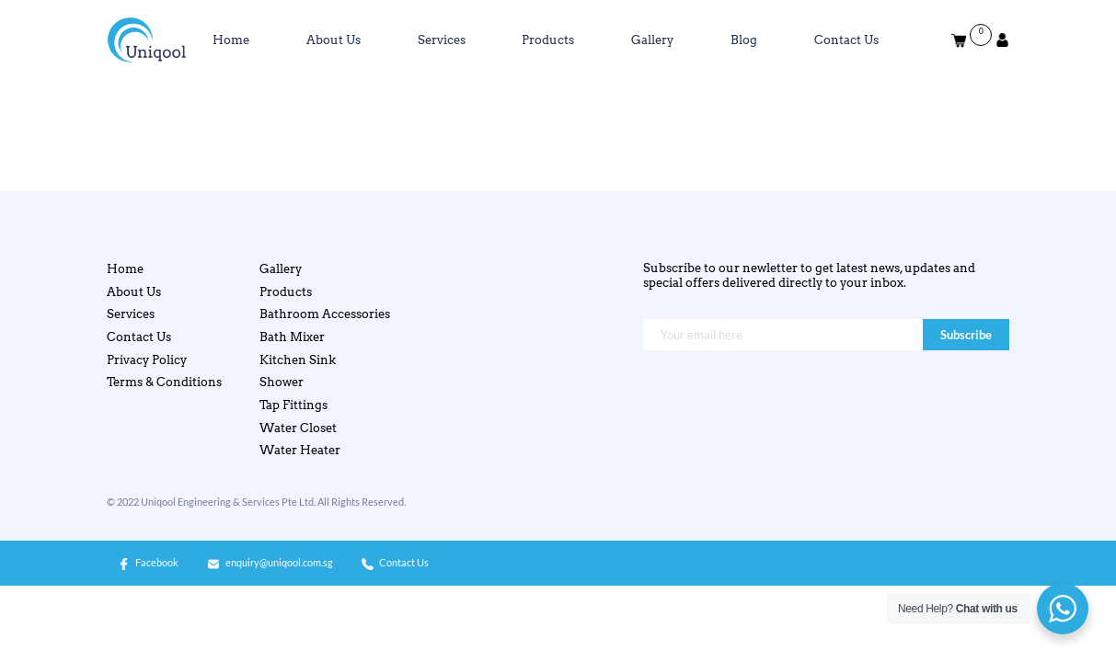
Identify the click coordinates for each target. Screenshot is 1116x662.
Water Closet (298, 428)
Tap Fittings (293, 405)
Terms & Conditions (164, 382)
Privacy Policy (147, 360)
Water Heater (299, 450)
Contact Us (846, 40)
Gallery (652, 40)
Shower (281, 382)
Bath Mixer (292, 337)
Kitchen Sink (297, 360)
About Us (333, 40)
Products (548, 40)
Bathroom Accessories (324, 314)
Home (231, 40)
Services (442, 40)
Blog (744, 40)
